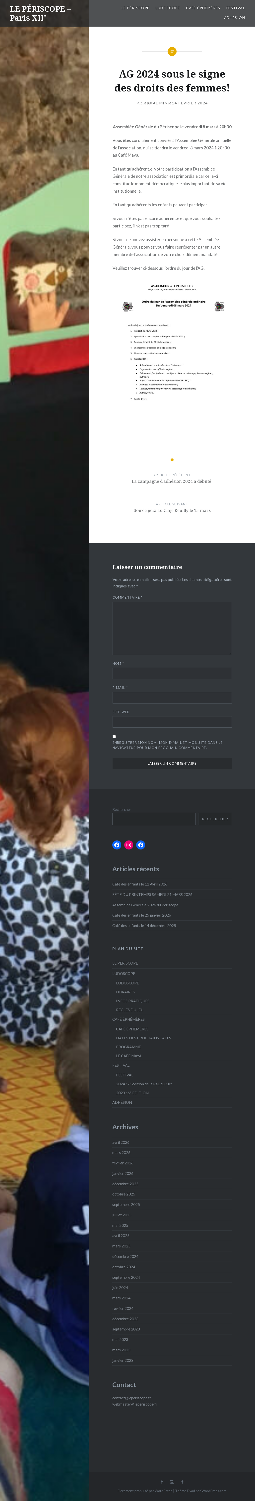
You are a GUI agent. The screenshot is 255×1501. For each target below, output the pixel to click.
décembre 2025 (125, 1184)
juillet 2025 (121, 1215)
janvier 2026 (122, 1173)
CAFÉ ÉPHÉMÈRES (203, 8)
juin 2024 (120, 1287)
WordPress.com (213, 1491)
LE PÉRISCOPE (136, 8)
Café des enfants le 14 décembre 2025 (144, 925)
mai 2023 (120, 1339)
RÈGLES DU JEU (129, 1010)
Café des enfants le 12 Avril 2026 (139, 884)
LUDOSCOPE (168, 8)
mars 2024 (121, 1298)
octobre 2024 (123, 1267)
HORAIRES (125, 992)
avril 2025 (120, 1235)
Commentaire (128, 597)
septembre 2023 (126, 1329)
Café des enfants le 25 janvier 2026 (141, 915)
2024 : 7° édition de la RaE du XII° (144, 1084)
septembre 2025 (126, 1204)
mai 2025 (120, 1225)
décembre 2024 (125, 1256)
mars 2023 (121, 1350)
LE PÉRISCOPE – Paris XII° (40, 13)
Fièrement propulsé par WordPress (145, 1491)
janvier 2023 (122, 1360)
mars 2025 (121, 1246)
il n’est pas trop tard (151, 225)
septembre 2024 (126, 1277)
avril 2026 (120, 1142)
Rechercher (121, 809)
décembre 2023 (125, 1319)
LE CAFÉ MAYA (128, 1056)
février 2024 (122, 1308)
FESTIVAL (235, 8)
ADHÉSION (234, 17)
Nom (118, 663)
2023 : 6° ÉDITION (132, 1093)
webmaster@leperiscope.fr (134, 1404)
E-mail (120, 688)
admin (160, 103)
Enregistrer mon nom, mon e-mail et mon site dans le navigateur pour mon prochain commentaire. (168, 745)
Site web (121, 712)
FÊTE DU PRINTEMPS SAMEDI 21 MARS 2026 (152, 894)
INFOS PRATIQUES (132, 1001)
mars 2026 (121, 1152)
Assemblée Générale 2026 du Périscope (145, 905)
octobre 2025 (123, 1194)
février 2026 (122, 1163)
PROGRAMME (128, 1047)
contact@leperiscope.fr (131, 1398)
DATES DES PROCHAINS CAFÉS (143, 1038)
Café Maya (128, 155)
